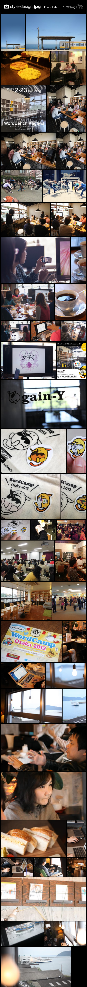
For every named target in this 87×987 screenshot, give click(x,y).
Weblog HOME (75, 7)
